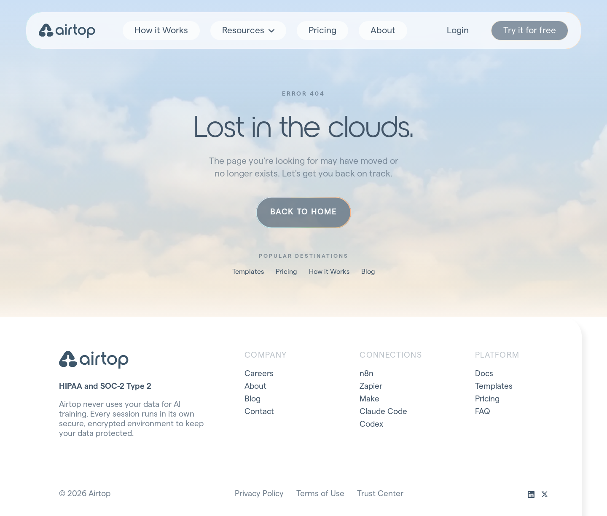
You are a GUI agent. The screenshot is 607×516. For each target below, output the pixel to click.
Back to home (303, 212)
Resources (248, 30)
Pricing (322, 30)
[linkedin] (531, 494)
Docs (484, 374)
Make (369, 399)
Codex (371, 424)
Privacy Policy (259, 494)
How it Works (161, 30)
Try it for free (529, 30)
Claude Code (383, 412)
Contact (259, 412)
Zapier (371, 386)
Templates (248, 271)
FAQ (482, 412)
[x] (544, 494)
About (383, 30)
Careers (259, 374)
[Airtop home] (67, 31)
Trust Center (380, 494)
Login (458, 30)
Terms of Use (320, 494)
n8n (366, 374)
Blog (368, 271)
